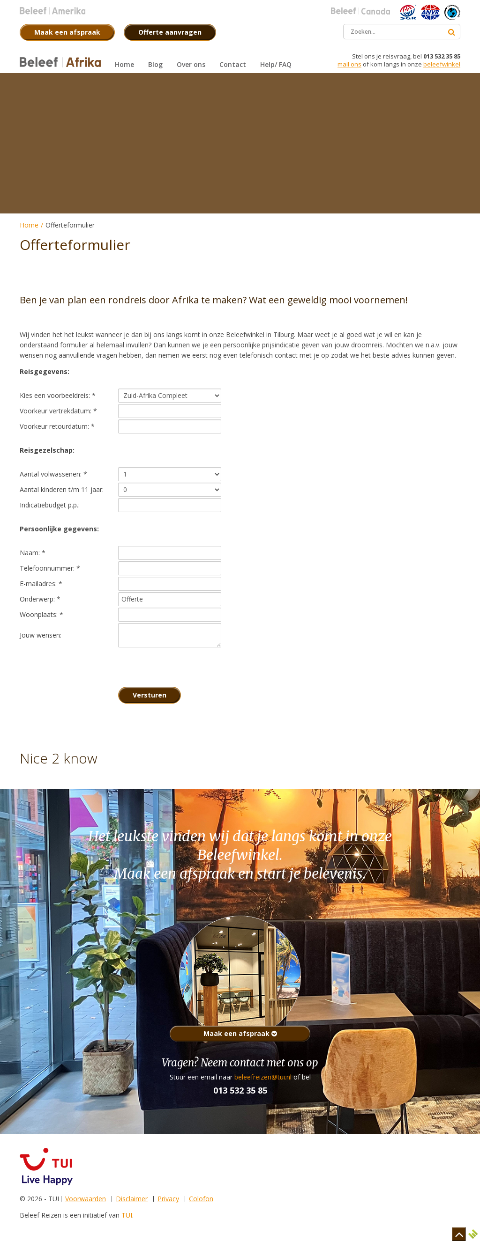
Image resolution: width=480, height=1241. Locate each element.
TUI (126, 1215)
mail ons (349, 64)
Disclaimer (132, 1198)
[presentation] (189, 667)
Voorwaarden (85, 1198)
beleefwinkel (441, 64)
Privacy (168, 1198)
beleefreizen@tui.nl (263, 1076)
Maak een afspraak (240, 1033)
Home (29, 224)
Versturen (149, 694)
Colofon (201, 1198)
